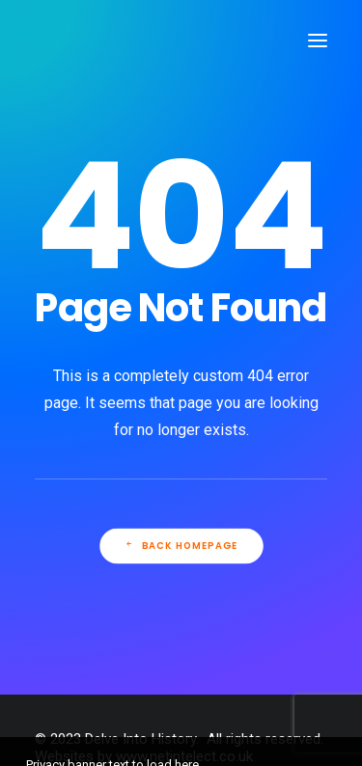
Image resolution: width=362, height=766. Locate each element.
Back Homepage (180, 546)
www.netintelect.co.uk (184, 756)
